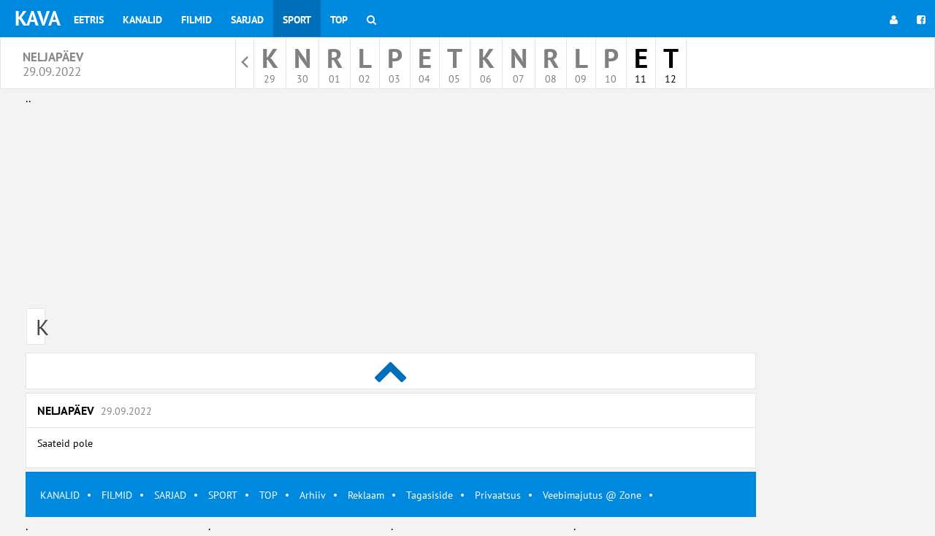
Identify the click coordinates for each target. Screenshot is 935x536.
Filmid (196, 19)
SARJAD (170, 495)
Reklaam (366, 495)
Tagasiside (429, 495)
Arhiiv (312, 495)
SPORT (222, 495)
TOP (268, 495)
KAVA (38, 17)
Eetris (89, 19)
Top (339, 19)
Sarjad (247, 19)
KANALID (60, 495)
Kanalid (142, 19)
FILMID (117, 495)
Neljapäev (94, 410)
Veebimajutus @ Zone (592, 495)
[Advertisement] (391, 210)
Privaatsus (498, 495)
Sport (297, 19)
